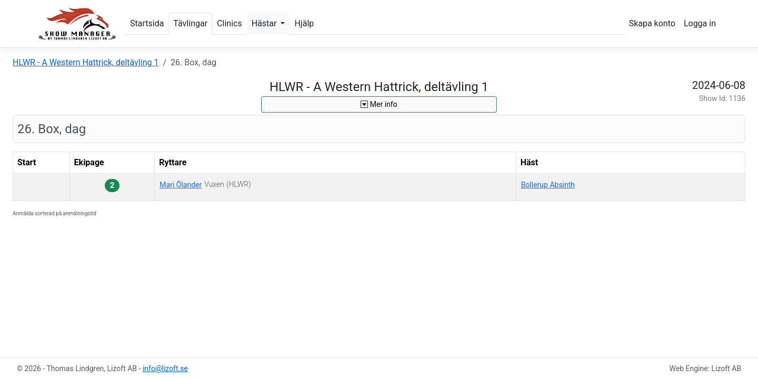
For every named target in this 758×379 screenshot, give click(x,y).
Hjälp (304, 23)
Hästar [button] (265, 23)
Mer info (379, 104)
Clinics (229, 23)
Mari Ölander (180, 185)
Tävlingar (190, 23)
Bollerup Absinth (548, 185)
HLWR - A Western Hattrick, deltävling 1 (85, 62)
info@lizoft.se (165, 368)
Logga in (700, 23)
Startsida (147, 23)
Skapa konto (652, 23)
